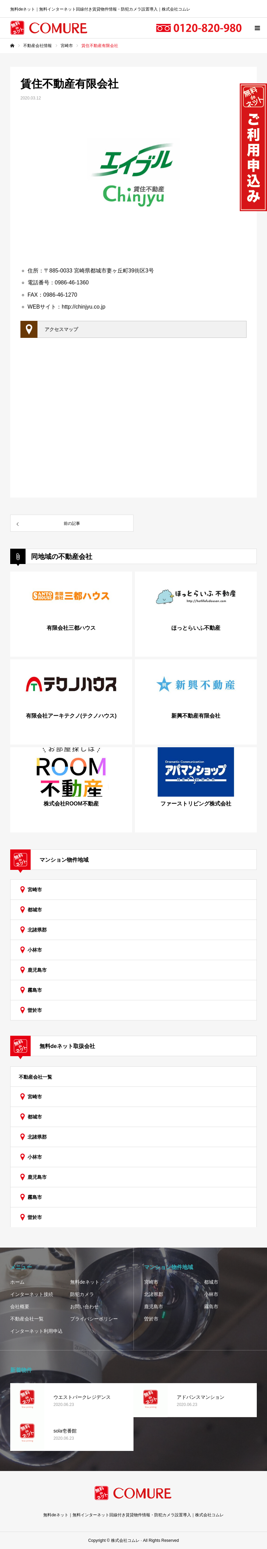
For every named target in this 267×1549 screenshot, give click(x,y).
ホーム (17, 1282)
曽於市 (35, 1010)
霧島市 (35, 990)
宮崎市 (35, 889)
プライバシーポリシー (94, 1318)
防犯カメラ (82, 1294)
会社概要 (19, 1306)
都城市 (35, 909)
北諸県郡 (37, 930)
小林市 (35, 950)
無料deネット (84, 1282)
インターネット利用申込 (36, 1331)
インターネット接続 (31, 1294)
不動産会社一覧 (35, 1077)
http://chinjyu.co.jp (83, 307)
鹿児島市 (37, 970)
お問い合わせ (84, 1306)
